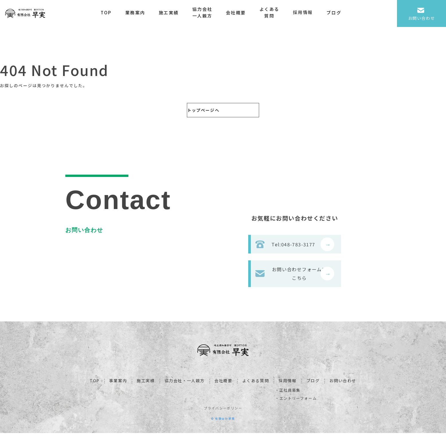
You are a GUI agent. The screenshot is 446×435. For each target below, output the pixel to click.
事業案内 (118, 382)
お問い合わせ (342, 382)
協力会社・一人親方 (185, 382)
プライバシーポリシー (223, 409)
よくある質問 (275, 12)
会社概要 (241, 12)
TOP (111, 12)
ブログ (339, 12)
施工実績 (174, 12)
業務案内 (140, 12)
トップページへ (196, 110)
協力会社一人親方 (208, 12)
